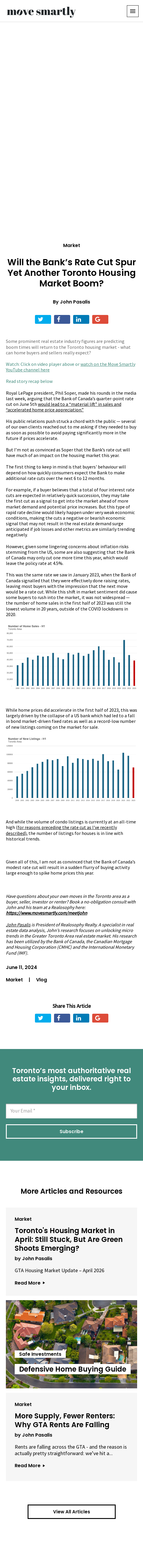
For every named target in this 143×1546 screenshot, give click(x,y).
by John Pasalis (33, 1258)
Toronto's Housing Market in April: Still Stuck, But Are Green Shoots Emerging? (69, 1239)
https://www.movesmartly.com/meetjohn (46, 913)
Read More (30, 1283)
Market (71, 245)
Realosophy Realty (78, 925)
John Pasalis (75, 301)
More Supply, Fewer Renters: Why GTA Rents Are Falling (65, 1420)
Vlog (41, 979)
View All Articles (71, 1512)
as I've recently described (61, 830)
